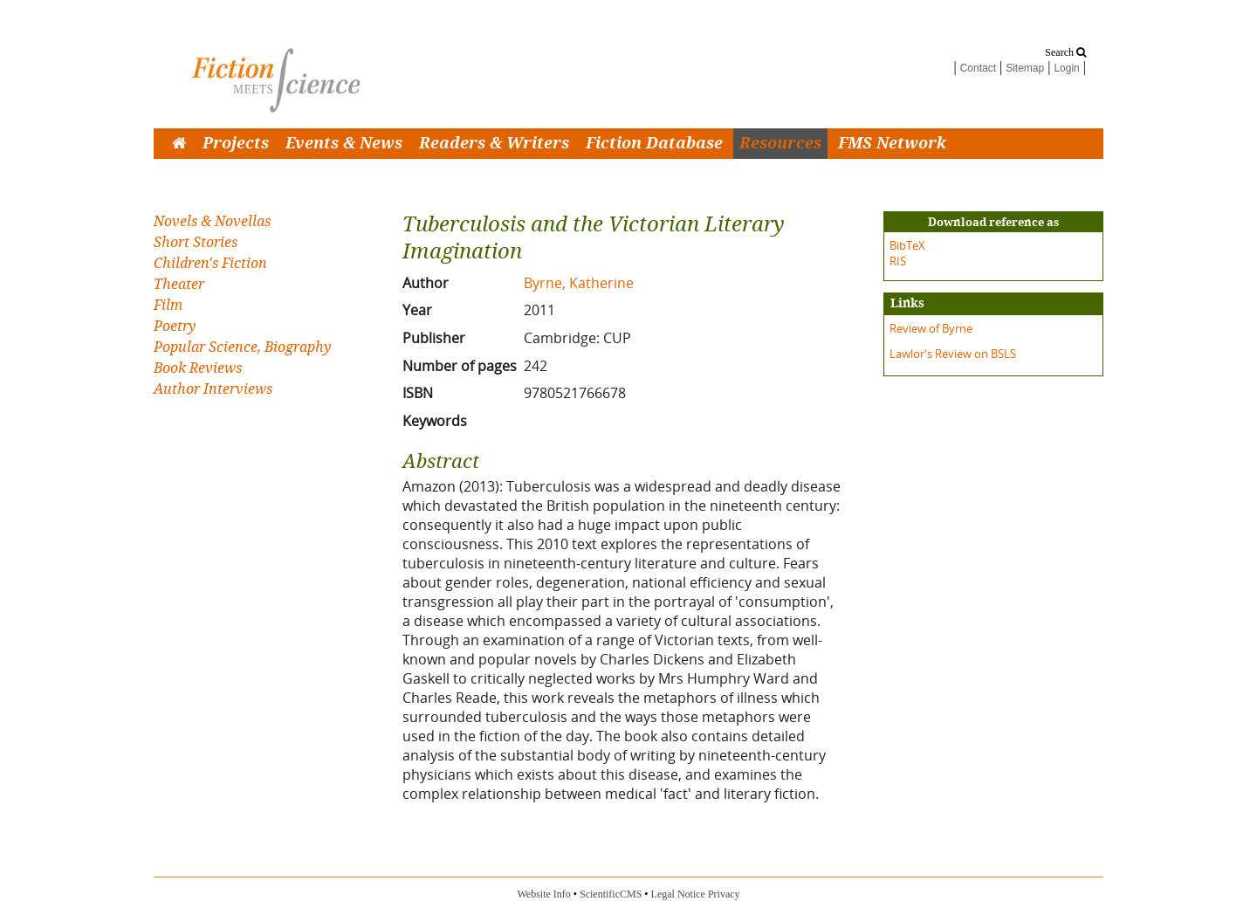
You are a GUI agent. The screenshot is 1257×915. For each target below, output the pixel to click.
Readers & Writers (494, 143)
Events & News (343, 143)
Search (1065, 52)
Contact (978, 68)
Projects (236, 143)
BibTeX (907, 245)
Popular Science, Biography (242, 347)
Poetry (175, 326)
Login (1066, 68)
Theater (179, 284)
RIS (898, 261)
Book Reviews (198, 368)
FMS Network (892, 143)
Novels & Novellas (212, 221)
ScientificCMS (611, 894)
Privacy (724, 894)
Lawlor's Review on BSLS (953, 353)
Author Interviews (213, 389)
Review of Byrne (931, 328)
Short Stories (195, 242)
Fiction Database (654, 143)
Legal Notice (678, 894)
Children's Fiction (210, 263)
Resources (780, 143)
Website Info (543, 894)
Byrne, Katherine (579, 282)
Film (168, 305)
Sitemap (1025, 68)
